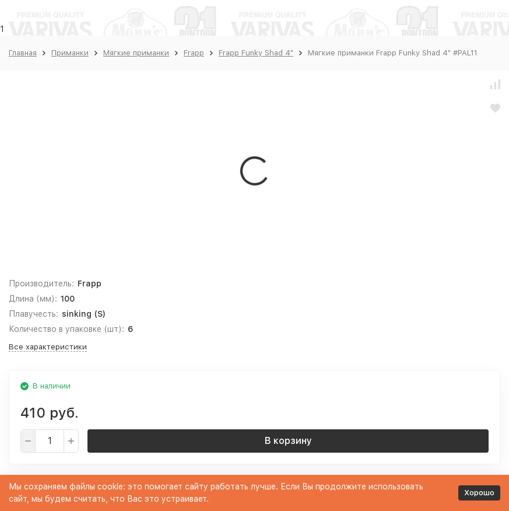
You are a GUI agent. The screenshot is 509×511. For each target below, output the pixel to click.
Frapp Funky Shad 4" (256, 52)
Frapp (194, 52)
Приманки (70, 52)
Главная (23, 52)
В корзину (288, 440)
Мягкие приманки (136, 52)
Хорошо (479, 492)
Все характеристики (48, 346)
